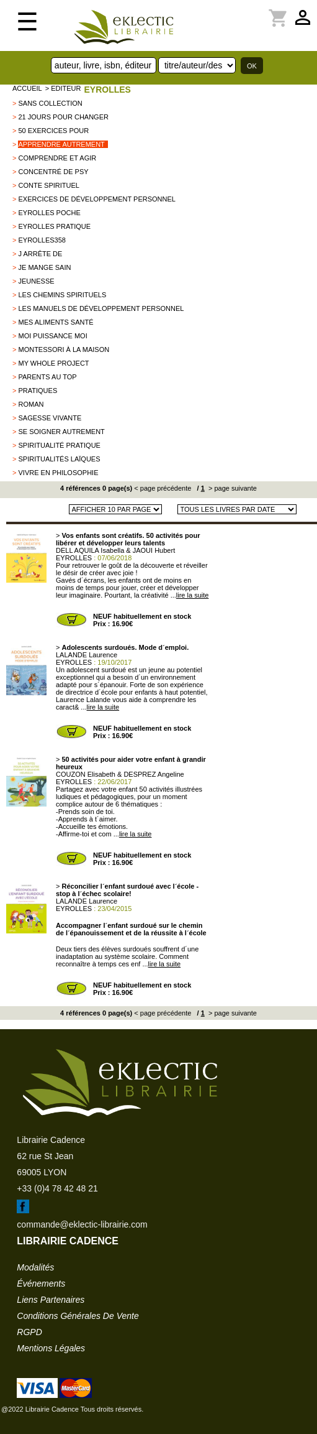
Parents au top (47, 377)
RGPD (29, 1332)
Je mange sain (44, 267)
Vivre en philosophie (58, 472)
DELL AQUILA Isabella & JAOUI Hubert (115, 550)
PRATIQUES (37, 390)
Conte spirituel (48, 185)
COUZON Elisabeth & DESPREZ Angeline (120, 774)
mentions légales (51, 1348)
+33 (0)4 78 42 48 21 (57, 1188)
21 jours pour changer (63, 117)
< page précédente (162, 488)
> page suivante (232, 488)
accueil (27, 88)
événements (41, 1283)
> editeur (63, 88)
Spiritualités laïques (59, 459)
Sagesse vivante (49, 418)
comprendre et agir (57, 158)
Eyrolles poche (49, 212)
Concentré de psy (53, 171)
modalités (35, 1267)
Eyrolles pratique (54, 226)
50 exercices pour (53, 130)
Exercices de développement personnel (96, 199)
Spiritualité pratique (59, 445)
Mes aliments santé (55, 322)
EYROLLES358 (41, 240)
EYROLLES (107, 90)
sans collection (50, 103)
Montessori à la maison (63, 349)
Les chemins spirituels (62, 294)
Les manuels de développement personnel (101, 308)
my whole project (53, 363)
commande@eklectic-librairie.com (82, 1224)
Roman (30, 404)
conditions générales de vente (77, 1316)
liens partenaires (50, 1300)
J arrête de (40, 253)
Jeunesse (36, 281)
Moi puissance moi (52, 336)
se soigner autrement (61, 431)
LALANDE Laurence (86, 655)
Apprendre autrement (61, 144)
